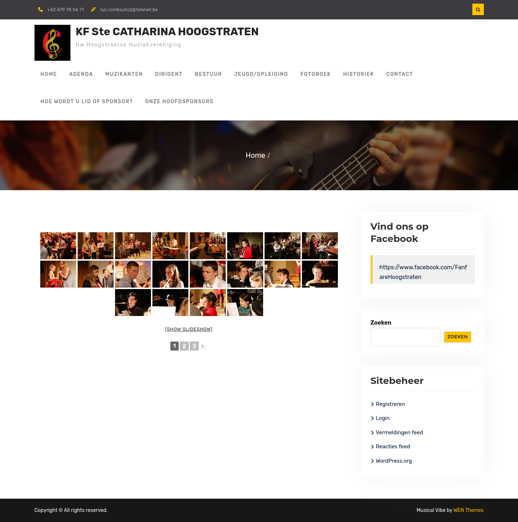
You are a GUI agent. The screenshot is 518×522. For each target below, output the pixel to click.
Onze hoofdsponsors (179, 102)
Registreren (390, 404)
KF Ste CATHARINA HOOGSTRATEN (167, 31)
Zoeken (381, 322)
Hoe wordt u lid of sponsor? (87, 102)
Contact (399, 74)
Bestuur (208, 74)
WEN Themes (468, 510)
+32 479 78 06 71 (65, 9)
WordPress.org (394, 461)
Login (383, 418)
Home (49, 74)
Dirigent (169, 74)
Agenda (81, 74)
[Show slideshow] (189, 329)
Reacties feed (393, 446)
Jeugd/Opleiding (261, 74)
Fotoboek (316, 74)
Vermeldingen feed (399, 432)
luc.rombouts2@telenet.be (129, 9)
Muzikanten (124, 74)
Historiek (358, 74)
